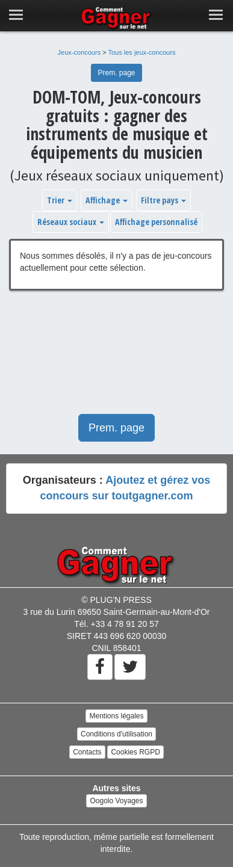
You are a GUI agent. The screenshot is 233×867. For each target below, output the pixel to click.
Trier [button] (59, 200)
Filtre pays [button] (163, 200)
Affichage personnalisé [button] (156, 221)
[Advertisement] (116, 358)
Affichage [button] (106, 200)
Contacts (87, 752)
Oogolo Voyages (116, 801)
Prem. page (116, 73)
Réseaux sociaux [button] (70, 221)
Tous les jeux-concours (142, 52)
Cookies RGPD (135, 752)
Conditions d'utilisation (116, 734)
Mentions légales (116, 716)
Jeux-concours (79, 52)
